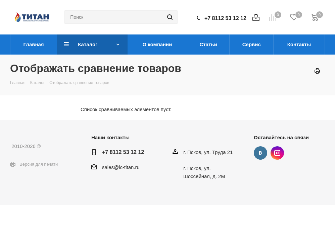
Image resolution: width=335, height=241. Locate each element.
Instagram (277, 153)
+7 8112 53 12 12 (225, 18)
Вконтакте (260, 153)
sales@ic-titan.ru (121, 167)
